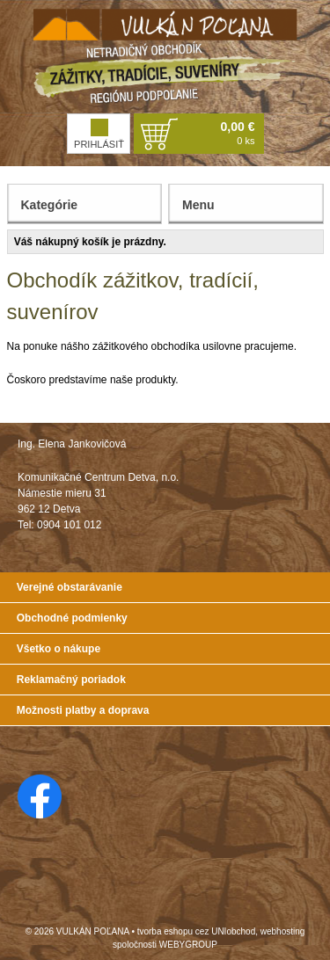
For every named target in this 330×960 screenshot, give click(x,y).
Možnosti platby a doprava (83, 710)
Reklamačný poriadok (71, 679)
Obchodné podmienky (72, 618)
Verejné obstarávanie (69, 587)
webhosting (282, 931)
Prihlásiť (99, 134)
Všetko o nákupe (58, 649)
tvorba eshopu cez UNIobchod (196, 931)
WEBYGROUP (188, 944)
